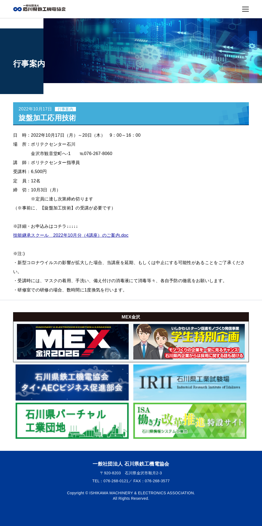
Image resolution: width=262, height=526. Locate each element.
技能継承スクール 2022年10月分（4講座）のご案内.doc (70, 235)
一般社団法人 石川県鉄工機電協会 (40, 8)
